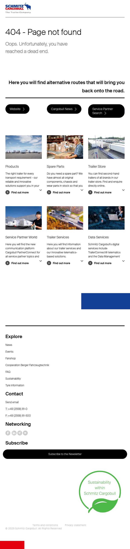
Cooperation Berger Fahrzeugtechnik (27, 365)
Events (9, 351)
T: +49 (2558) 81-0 (16, 409)
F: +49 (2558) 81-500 (18, 415)
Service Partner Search (102, 111)
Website (15, 109)
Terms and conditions (45, 525)
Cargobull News (61, 109)
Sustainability (13, 378)
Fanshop (10, 358)
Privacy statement (75, 525)
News (8, 345)
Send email (12, 402)
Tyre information (14, 385)
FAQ (7, 372)
